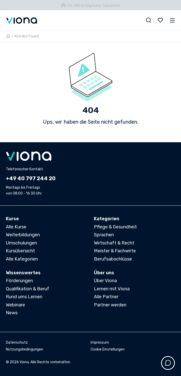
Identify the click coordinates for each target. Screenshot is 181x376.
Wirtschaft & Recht (114, 243)
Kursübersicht (20, 251)
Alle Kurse (16, 227)
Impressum (100, 342)
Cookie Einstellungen (108, 349)
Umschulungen (21, 243)
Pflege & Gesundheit (115, 227)
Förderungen (19, 280)
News (12, 313)
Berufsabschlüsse (113, 259)
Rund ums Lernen (24, 297)
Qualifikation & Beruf (27, 289)
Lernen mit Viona (112, 289)
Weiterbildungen (23, 235)
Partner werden (110, 305)
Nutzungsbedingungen (24, 349)
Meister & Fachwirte (115, 251)
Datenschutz (17, 342)
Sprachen (104, 235)
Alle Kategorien (22, 259)
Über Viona (105, 280)
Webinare (15, 305)
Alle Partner (106, 297)
